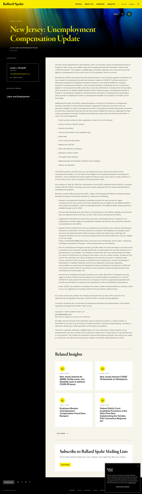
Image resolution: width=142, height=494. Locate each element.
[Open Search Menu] (138, 4)
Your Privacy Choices (122, 486)
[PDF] (129, 14)
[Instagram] (25, 481)
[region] (122, 477)
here (90, 70)
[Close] (138, 466)
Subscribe (9, 482)
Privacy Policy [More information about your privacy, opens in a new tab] (132, 482)
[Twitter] (21, 481)
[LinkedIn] (18, 481)
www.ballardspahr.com (63, 314)
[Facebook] (29, 481)
